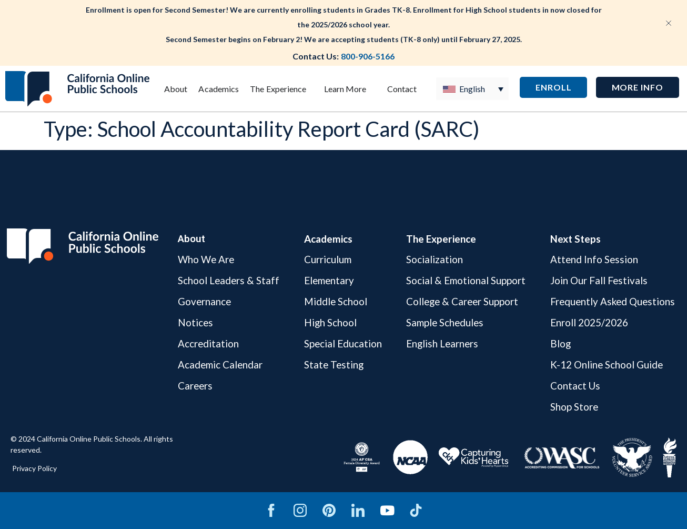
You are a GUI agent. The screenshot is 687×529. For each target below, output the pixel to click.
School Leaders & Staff (228, 280)
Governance (204, 301)
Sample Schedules (444, 322)
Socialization (433, 259)
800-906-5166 (368, 56)
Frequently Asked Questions (611, 301)
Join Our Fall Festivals (596, 280)
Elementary (328, 280)
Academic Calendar (219, 364)
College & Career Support (462, 301)
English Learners (441, 343)
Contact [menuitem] (402, 89)
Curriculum (326, 259)
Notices (195, 322)
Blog (558, 343)
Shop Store (572, 407)
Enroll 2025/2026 (586, 322)
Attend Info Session (592, 259)
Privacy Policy (34, 468)
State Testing (333, 364)
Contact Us (573, 386)
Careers (195, 386)
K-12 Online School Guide (604, 364)
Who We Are (205, 259)
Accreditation (207, 343)
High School (329, 322)
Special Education (342, 343)
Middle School (335, 301)
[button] (637, 87)
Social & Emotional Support (464, 280)
